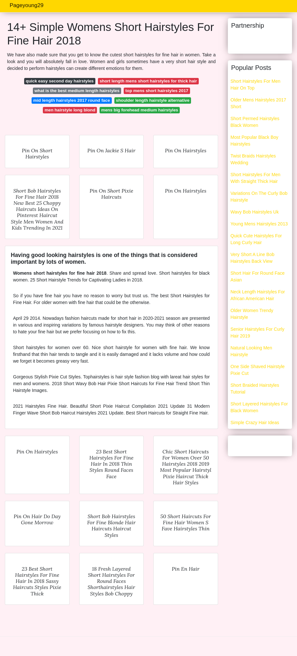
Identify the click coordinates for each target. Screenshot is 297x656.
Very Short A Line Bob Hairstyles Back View (252, 258)
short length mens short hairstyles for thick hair (148, 81)
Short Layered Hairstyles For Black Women (259, 407)
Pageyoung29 (26, 5)
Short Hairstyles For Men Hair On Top (256, 84)
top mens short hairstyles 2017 (156, 90)
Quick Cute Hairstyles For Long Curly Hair (256, 239)
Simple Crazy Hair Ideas (255, 422)
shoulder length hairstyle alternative (152, 100)
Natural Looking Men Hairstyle (251, 351)
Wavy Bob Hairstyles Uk (255, 211)
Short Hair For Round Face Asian (258, 276)
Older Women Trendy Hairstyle (252, 314)
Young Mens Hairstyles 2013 (259, 223)
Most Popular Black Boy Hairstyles (255, 141)
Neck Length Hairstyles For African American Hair (258, 295)
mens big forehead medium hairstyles (139, 110)
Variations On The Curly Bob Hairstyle (259, 197)
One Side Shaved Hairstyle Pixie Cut (258, 370)
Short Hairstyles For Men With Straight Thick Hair (256, 178)
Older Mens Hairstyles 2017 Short (258, 103)
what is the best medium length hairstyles (77, 90)
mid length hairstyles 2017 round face (71, 100)
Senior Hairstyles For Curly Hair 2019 (257, 332)
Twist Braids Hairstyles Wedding (253, 159)
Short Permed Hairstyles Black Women (255, 122)
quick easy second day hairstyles (60, 81)
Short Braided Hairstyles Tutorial (255, 389)
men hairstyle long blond (69, 110)
